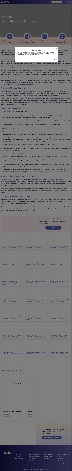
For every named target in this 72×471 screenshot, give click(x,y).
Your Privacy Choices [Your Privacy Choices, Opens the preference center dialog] (49, 58)
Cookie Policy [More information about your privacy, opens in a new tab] (40, 54)
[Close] (56, 48)
